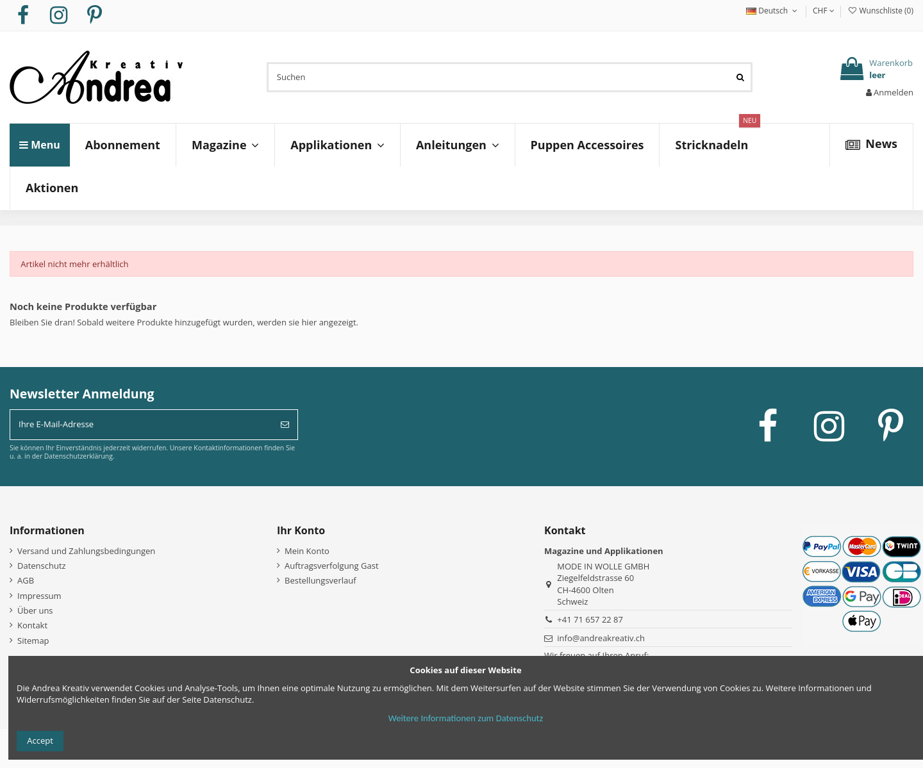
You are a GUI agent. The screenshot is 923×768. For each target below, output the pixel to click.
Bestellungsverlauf (320, 580)
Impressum (39, 595)
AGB (25, 580)
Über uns (35, 610)
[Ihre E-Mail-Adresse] (141, 424)
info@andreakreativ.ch (601, 638)
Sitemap (33, 640)
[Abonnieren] (284, 424)
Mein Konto (307, 551)
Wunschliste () (880, 10)
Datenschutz (41, 565)
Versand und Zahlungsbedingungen (86, 551)
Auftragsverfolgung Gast (332, 565)
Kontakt (32, 625)
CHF (824, 10)
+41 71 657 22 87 (590, 619)
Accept (40, 740)
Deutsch (773, 10)
